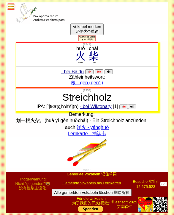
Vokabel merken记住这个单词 (87, 29)
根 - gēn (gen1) (87, 82)
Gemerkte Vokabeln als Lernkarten (91, 183)
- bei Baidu (72, 71)
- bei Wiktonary (96, 106)
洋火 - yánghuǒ (93, 127)
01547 (87, 169)
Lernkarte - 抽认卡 (87, 133)
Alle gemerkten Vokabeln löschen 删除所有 (91, 192)
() (87, 44)
